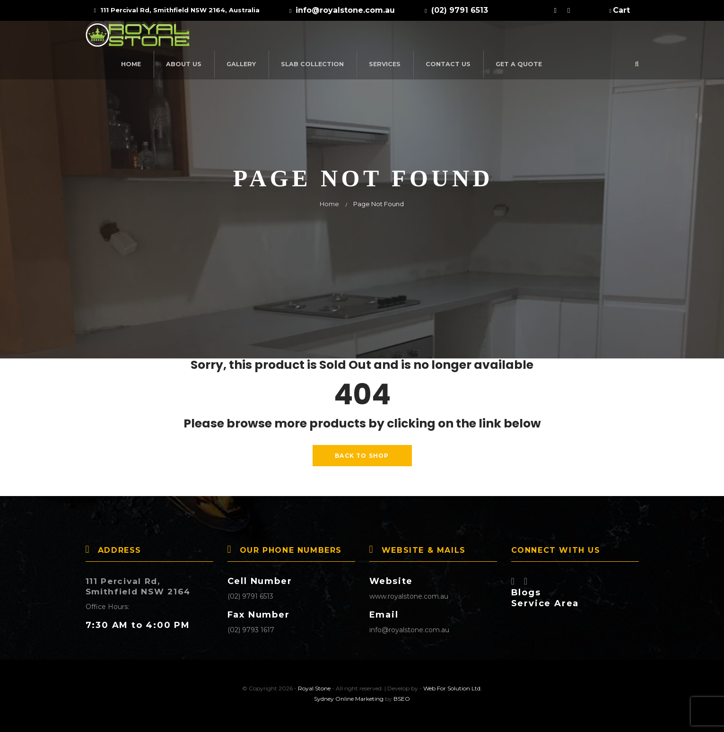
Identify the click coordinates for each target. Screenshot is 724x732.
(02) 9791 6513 (250, 593)
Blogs (526, 589)
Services (479, 37)
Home (234, 37)
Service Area (545, 600)
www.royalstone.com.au (408, 593)
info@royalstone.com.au (409, 626)
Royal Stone (314, 684)
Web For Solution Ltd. (452, 684)
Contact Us (539, 37)
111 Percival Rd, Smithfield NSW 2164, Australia (177, 10)
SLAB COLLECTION (410, 37)
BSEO (401, 695)
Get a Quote (606, 37)
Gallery (341, 37)
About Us (286, 37)
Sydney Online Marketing (349, 695)
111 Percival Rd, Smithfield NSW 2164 (142, 583)
